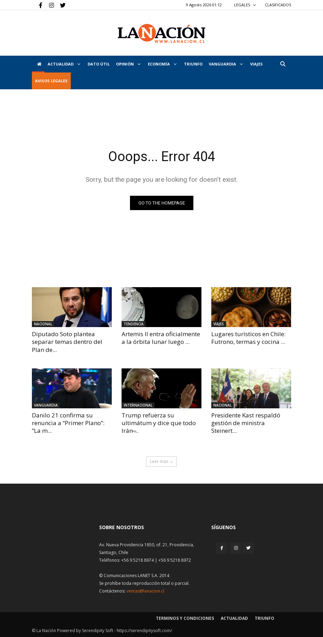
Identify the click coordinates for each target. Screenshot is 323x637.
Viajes (218, 323)
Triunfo (193, 64)
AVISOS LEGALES (51, 80)
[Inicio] (38, 64)
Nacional (43, 323)
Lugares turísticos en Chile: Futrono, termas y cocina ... (248, 338)
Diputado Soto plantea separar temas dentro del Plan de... (67, 341)
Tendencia (134, 323)
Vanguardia (226, 64)
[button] (282, 64)
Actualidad (64, 64)
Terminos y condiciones (185, 618)
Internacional (138, 405)
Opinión (128, 64)
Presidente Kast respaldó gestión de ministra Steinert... (245, 423)
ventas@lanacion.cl (145, 591)
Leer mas (161, 461)
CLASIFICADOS (278, 4)
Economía (162, 64)
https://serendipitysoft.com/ (144, 630)
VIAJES (256, 64)
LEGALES (245, 4)
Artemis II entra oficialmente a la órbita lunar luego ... (161, 338)
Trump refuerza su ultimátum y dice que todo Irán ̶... (159, 423)
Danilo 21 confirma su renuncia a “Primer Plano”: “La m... (68, 423)
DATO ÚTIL (99, 64)
